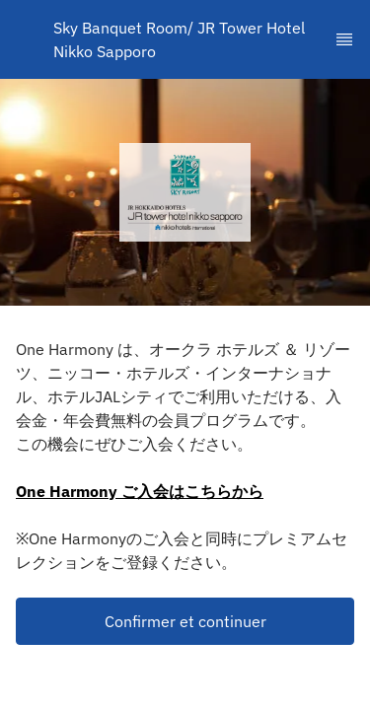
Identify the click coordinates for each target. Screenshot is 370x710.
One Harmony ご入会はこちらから (139, 491)
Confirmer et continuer (185, 621)
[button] (185, 621)
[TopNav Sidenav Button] (344, 39)
